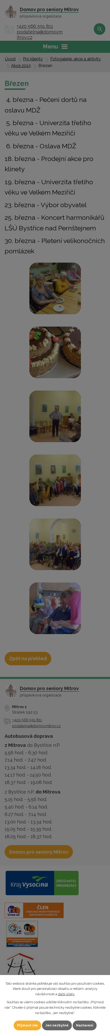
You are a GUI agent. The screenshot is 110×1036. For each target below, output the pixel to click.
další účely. (66, 994)
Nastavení (84, 1025)
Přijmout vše (27, 1025)
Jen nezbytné (57, 1025)
